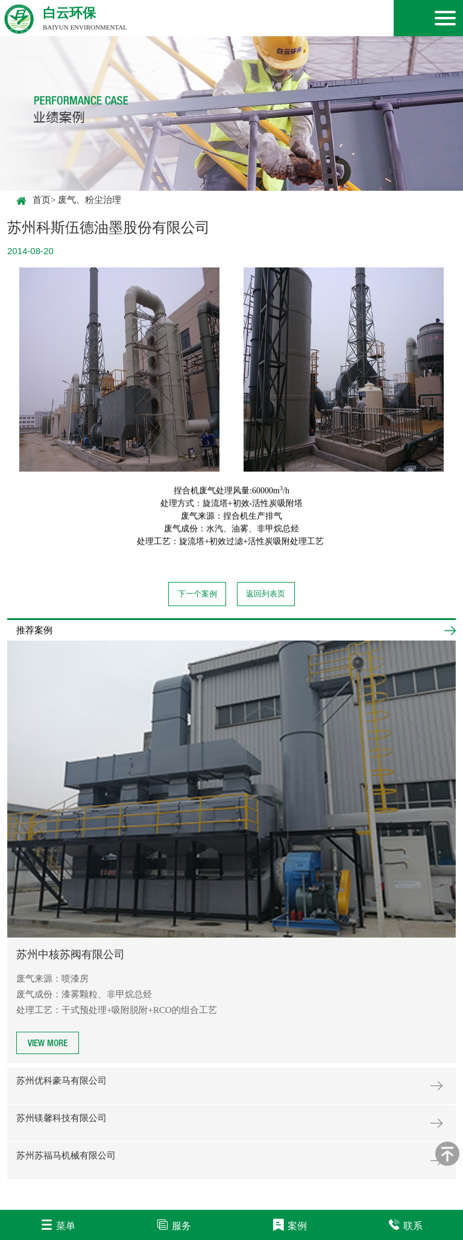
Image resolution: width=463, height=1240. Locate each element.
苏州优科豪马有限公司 (61, 1080)
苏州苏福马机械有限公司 (66, 1155)
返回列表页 (265, 593)
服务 (174, 1224)
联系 (405, 1224)
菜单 (58, 1224)
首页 (33, 200)
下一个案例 (197, 593)
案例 (289, 1224)
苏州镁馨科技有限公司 (61, 1118)
